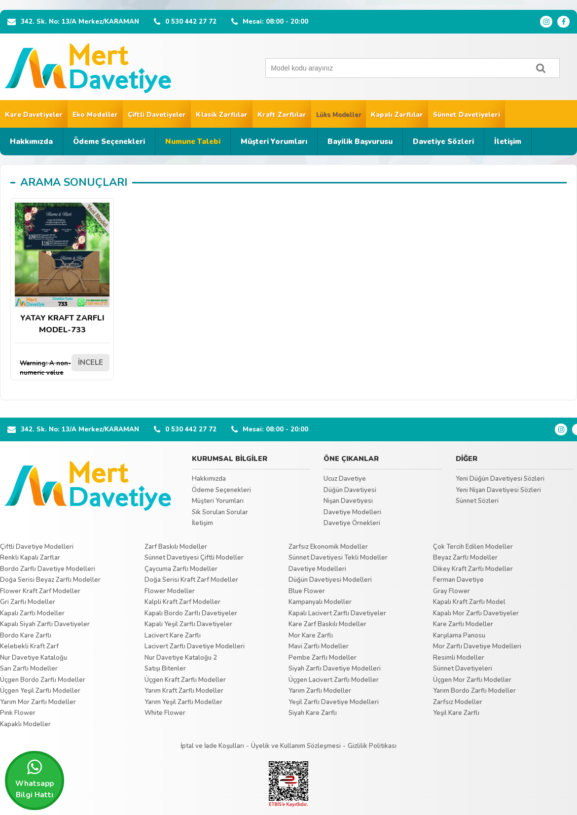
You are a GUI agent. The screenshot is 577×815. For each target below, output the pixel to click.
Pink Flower (18, 713)
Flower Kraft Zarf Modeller (40, 591)
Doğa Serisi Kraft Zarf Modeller (191, 579)
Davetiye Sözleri (443, 141)
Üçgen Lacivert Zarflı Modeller (333, 679)
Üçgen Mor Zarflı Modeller (472, 679)
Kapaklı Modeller (25, 724)
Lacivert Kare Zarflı (172, 635)
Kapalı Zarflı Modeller (32, 613)
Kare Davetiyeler (34, 114)
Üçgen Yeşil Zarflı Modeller (40, 690)
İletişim (507, 141)
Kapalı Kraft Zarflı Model (469, 602)
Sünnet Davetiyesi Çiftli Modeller (194, 557)
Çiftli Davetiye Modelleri (36, 546)
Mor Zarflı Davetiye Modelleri (477, 646)
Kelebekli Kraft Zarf (29, 646)
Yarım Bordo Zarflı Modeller (474, 690)
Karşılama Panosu (459, 635)
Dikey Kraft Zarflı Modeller (473, 569)
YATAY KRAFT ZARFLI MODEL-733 (62, 269)
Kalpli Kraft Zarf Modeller (182, 602)
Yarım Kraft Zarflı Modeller (183, 690)
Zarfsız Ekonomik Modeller (328, 546)
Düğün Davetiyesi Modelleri (330, 579)
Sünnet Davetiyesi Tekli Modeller (338, 557)
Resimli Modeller (458, 657)
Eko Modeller (95, 114)
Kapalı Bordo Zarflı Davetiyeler (190, 613)
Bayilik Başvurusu (360, 141)
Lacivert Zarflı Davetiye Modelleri (194, 646)
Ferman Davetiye (458, 579)
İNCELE (90, 362)
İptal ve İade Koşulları (212, 746)
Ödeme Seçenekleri (109, 141)
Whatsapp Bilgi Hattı (34, 779)
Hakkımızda (31, 141)
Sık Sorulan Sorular (220, 512)
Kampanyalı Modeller (320, 602)
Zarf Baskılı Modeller (175, 546)
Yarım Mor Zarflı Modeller (38, 702)
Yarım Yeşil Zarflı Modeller (183, 702)
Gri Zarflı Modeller (27, 602)
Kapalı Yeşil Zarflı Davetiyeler (188, 624)
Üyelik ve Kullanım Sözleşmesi (296, 746)
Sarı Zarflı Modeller (29, 668)
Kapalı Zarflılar (397, 114)
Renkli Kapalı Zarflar (30, 557)
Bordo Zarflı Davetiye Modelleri (47, 569)
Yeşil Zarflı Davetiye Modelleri (333, 702)
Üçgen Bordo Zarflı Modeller (42, 679)
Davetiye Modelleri (352, 512)
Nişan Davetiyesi (348, 500)
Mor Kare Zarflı (310, 635)
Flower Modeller (169, 591)
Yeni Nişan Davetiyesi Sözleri (498, 490)
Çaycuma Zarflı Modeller (180, 569)
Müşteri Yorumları (274, 141)
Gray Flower (451, 591)
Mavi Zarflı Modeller (318, 646)
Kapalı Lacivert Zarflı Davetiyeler (337, 613)
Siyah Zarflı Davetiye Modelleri (334, 668)
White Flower (164, 713)
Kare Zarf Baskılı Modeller (327, 624)
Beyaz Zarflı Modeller (465, 557)
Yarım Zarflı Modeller (319, 690)
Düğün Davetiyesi (350, 490)
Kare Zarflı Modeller (463, 624)
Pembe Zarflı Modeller (322, 657)
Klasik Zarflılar (222, 114)
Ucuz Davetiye (345, 478)
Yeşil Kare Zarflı (456, 713)
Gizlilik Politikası (372, 746)
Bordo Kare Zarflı (25, 635)
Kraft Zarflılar (281, 114)
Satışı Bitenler (165, 668)
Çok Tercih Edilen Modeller (473, 546)
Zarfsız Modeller (457, 702)
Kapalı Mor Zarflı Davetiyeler (476, 613)
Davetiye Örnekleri (352, 523)
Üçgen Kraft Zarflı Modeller (185, 679)
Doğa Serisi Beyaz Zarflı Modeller (50, 579)
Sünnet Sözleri (477, 500)
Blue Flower (306, 591)
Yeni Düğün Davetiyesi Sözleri (500, 478)
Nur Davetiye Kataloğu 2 (180, 657)
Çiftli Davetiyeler (157, 114)
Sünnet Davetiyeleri (466, 114)
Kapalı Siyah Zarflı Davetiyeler (45, 624)
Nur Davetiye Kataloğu (33, 657)
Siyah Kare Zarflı (312, 713)
